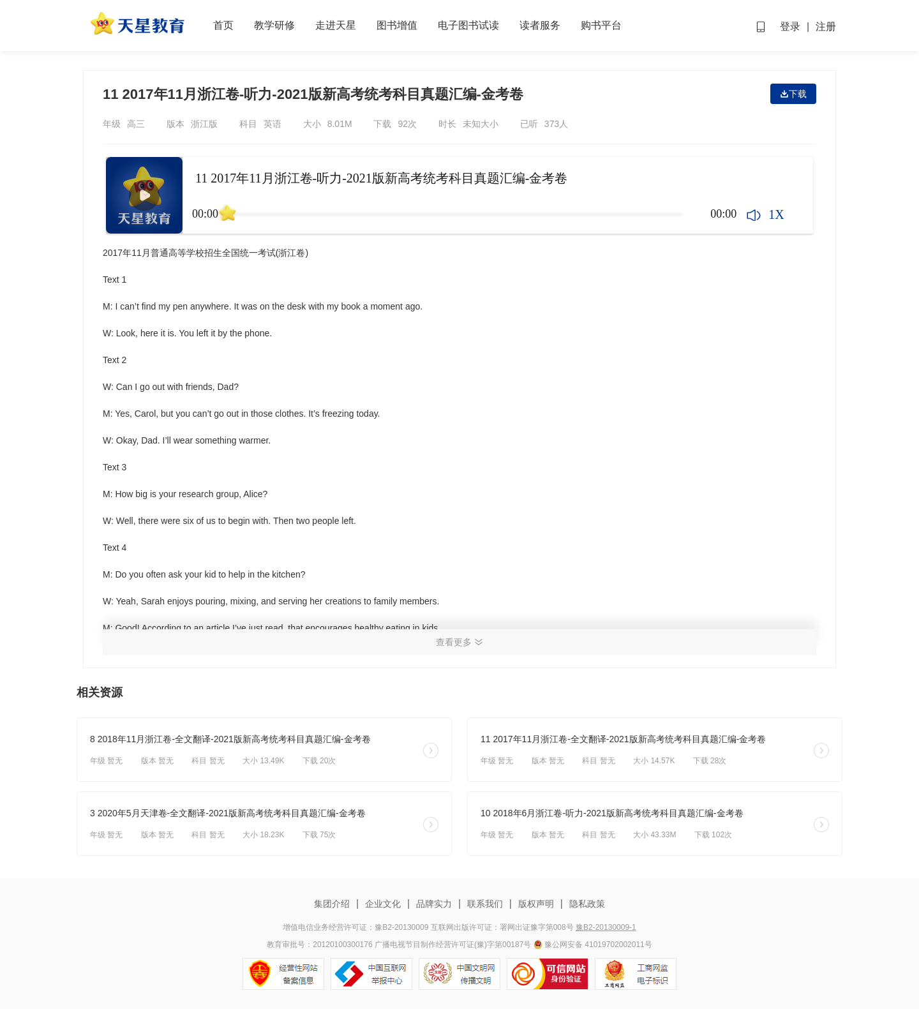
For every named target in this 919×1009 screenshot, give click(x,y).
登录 (790, 26)
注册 (826, 26)
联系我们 (485, 904)
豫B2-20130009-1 (606, 927)
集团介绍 (333, 904)
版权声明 (536, 904)
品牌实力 (434, 904)
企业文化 (382, 904)
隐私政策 (586, 904)
